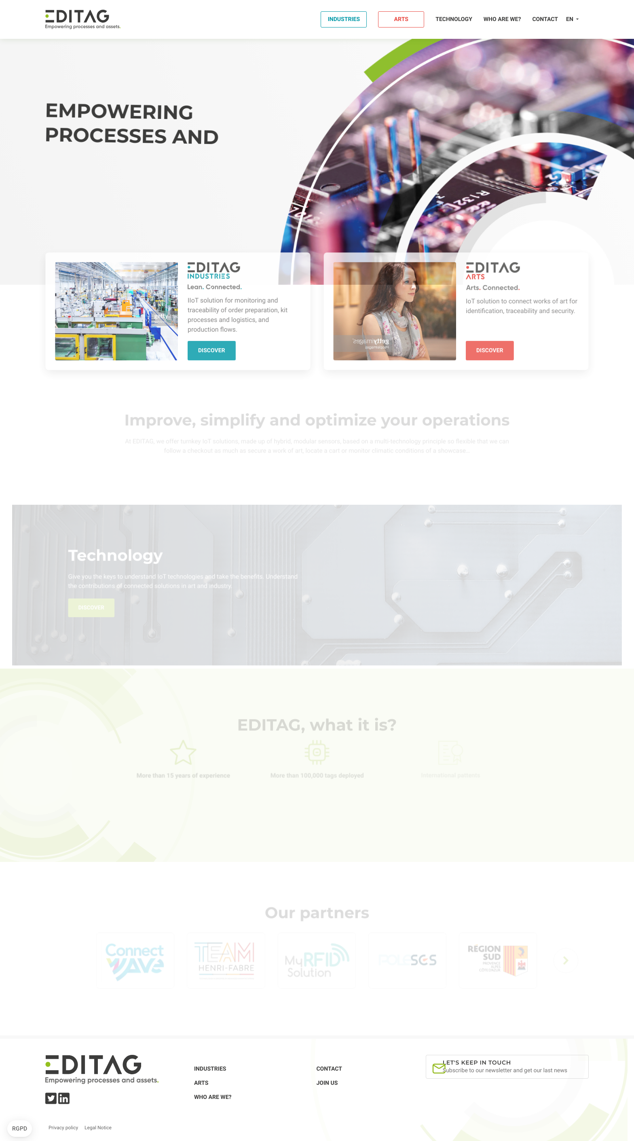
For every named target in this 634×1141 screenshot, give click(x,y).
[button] (19, 1128)
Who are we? (502, 19)
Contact (545, 19)
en (569, 19)
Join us (327, 1083)
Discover (211, 350)
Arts (401, 19)
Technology (453, 19)
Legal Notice (98, 1127)
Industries (344, 19)
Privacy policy (63, 1127)
